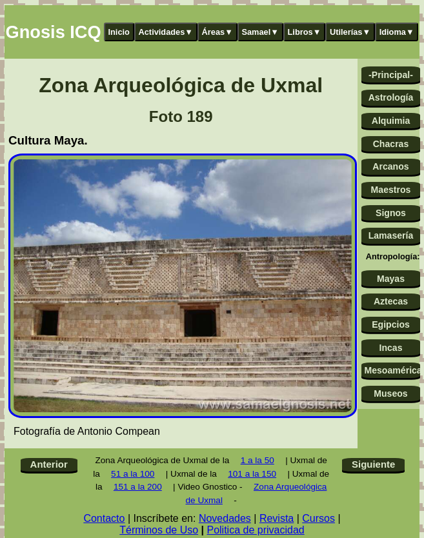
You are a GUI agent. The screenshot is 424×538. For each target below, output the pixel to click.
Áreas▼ (217, 32)
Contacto (104, 518)
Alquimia (391, 120)
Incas (390, 348)
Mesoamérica (391, 370)
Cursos (318, 518)
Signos (391, 213)
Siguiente (373, 464)
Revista (276, 518)
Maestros (391, 189)
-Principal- (390, 75)
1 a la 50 (257, 460)
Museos (390, 393)
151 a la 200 (138, 487)
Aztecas (391, 301)
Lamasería (391, 235)
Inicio (119, 32)
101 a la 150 (252, 474)
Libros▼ (304, 32)
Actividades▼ (166, 32)
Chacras (391, 144)
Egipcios (391, 324)
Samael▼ (260, 32)
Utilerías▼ (350, 32)
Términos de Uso (158, 529)
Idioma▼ (396, 32)
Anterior (49, 464)
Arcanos (390, 166)
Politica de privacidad (255, 529)
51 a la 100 (132, 474)
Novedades (225, 518)
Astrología (391, 97)
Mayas (391, 279)
